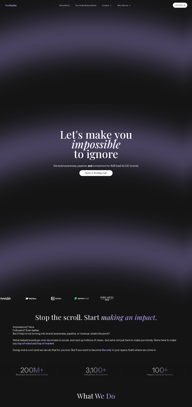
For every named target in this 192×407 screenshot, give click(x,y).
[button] (107, 5)
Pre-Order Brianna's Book (85, 5)
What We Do (64, 5)
